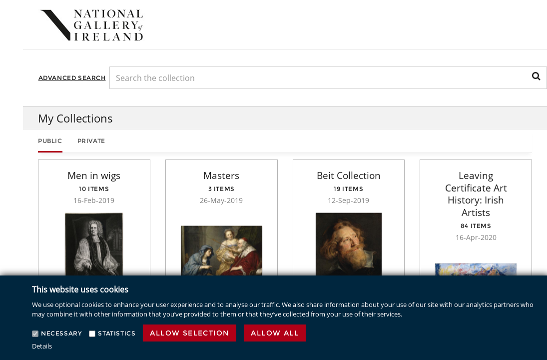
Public (50, 140)
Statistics (116, 333)
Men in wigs (93, 175)
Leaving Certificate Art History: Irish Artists (476, 194)
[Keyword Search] (328, 77)
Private (91, 140)
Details (42, 346)
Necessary (61, 333)
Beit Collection (349, 175)
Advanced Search (72, 78)
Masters (221, 175)
